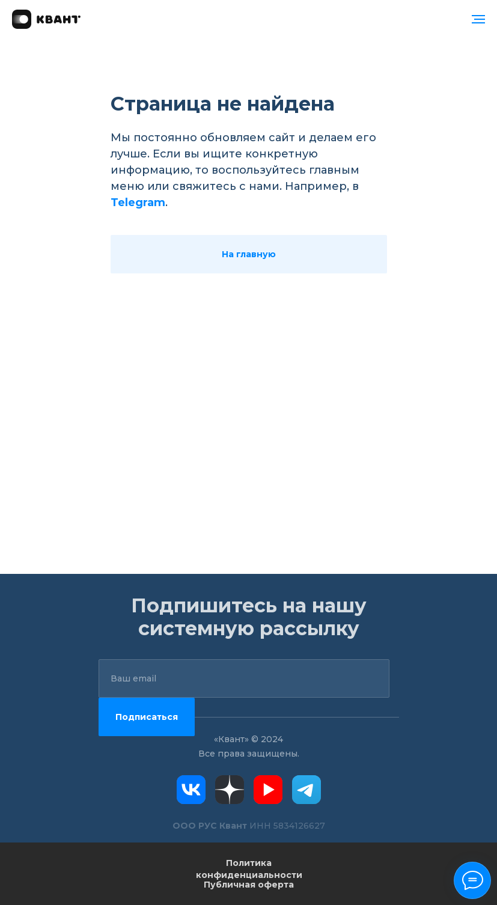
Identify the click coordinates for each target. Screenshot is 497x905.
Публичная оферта (249, 884)
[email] (244, 678)
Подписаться (146, 717)
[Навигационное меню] (478, 19)
